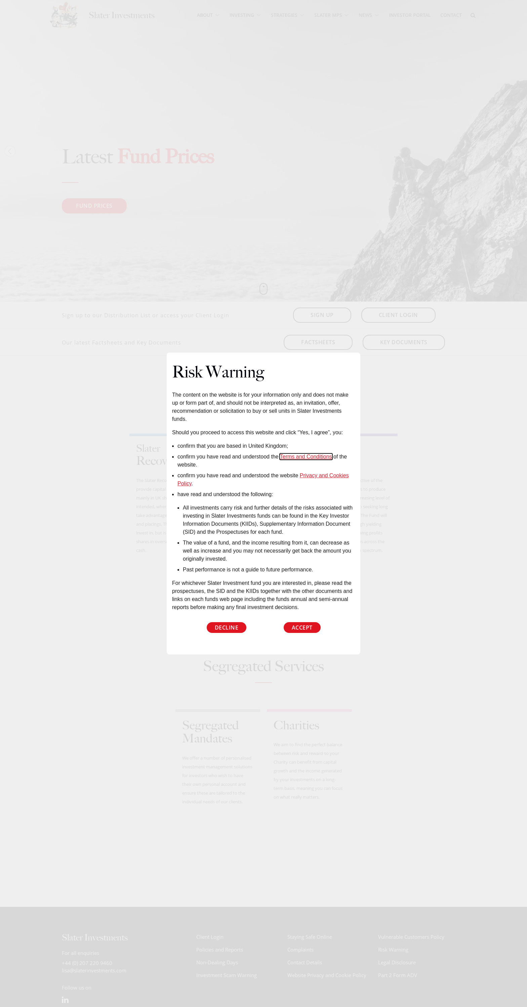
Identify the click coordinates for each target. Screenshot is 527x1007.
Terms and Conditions (306, 456)
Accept (302, 627)
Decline (227, 627)
